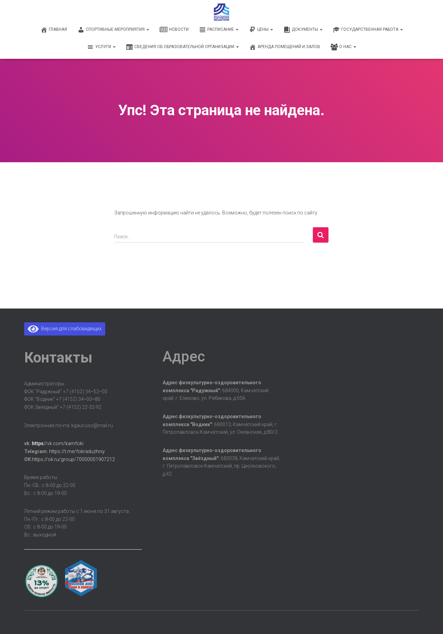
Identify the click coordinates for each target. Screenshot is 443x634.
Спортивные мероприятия (113, 29)
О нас (343, 47)
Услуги (101, 47)
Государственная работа (368, 29)
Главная (53, 29)
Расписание (218, 29)
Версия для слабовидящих (65, 328)
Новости (174, 29)
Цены (261, 29)
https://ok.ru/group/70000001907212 (73, 459)
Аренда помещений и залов (284, 47)
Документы (303, 29)
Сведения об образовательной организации (182, 47)
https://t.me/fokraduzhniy (77, 451)
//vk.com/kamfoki (57, 443)
